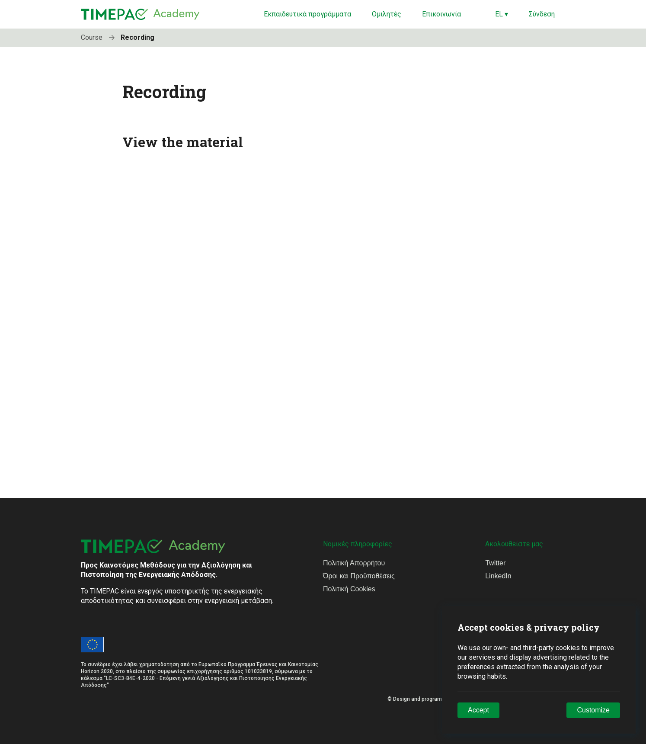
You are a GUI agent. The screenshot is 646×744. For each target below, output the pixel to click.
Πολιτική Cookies (349, 589)
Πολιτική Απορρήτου (354, 563)
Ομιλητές (386, 14)
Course (100, 37)
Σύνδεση (542, 14)
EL (501, 14)
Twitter (495, 563)
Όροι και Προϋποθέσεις (359, 576)
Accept (478, 710)
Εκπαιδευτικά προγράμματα (307, 14)
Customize (593, 710)
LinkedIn (498, 576)
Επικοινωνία (441, 14)
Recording (137, 37)
